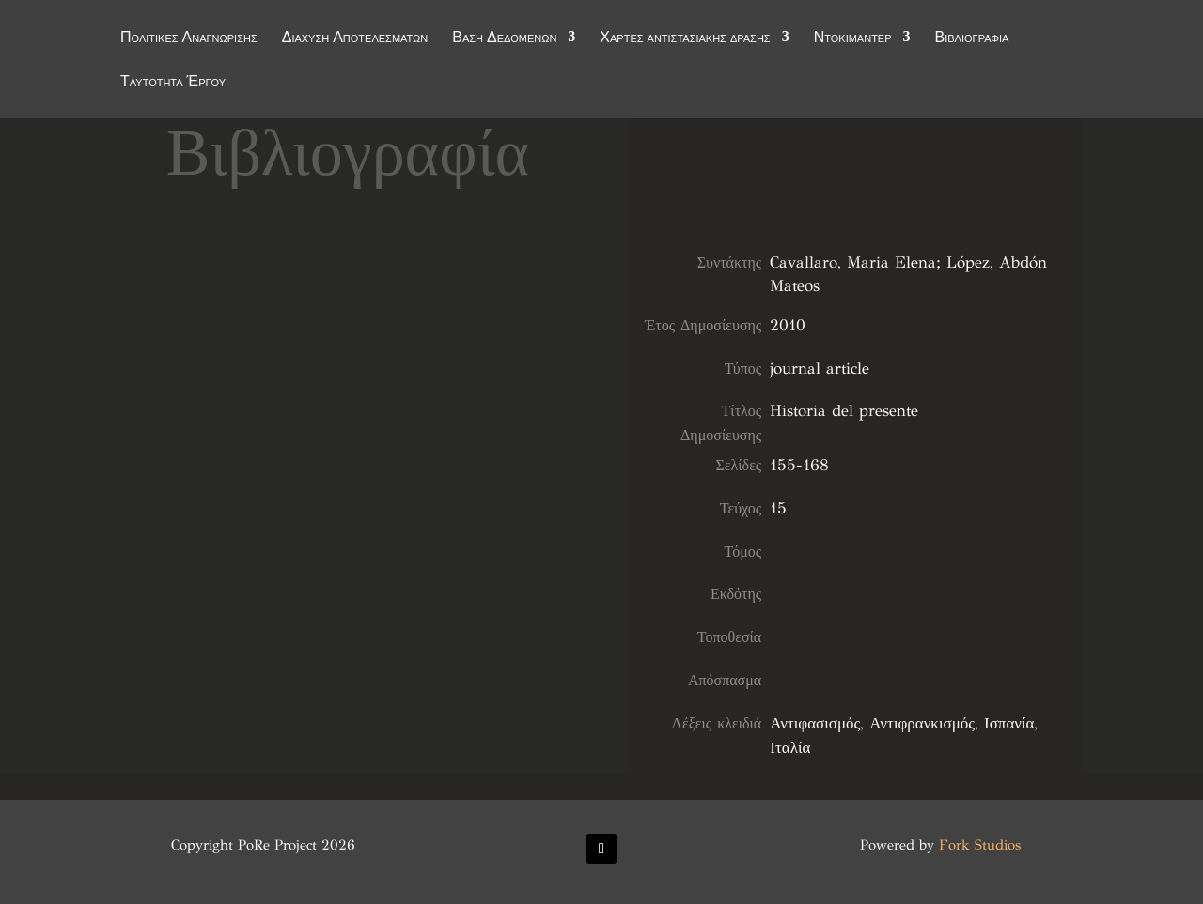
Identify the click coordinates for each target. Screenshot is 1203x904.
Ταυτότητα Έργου (173, 83)
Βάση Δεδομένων (504, 39)
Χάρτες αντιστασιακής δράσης (685, 39)
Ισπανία (1009, 723)
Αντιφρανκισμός (922, 723)
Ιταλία (790, 748)
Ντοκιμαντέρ (853, 39)
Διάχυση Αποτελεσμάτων (355, 39)
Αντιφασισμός (815, 723)
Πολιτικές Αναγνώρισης (189, 39)
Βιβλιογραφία (972, 39)
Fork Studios (980, 844)
